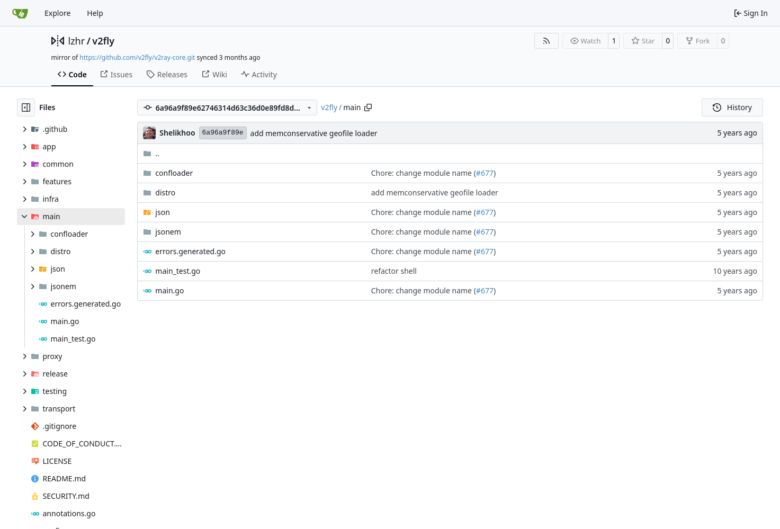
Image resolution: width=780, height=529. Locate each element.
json (162, 212)
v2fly (103, 40)
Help (95, 13)
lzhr (76, 40)
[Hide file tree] (26, 107)
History (732, 107)
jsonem (168, 232)
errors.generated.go (190, 251)
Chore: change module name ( (423, 173)
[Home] (20, 13)
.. (151, 153)
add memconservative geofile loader (314, 133)
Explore (57, 13)
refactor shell (394, 271)
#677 (485, 173)
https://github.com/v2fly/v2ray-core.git (137, 57)
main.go (169, 290)
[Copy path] (368, 107)
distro (165, 192)
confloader (174, 173)
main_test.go (177, 271)
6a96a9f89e (223, 133)
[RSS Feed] (546, 41)
